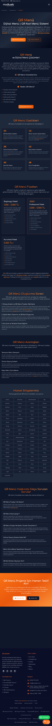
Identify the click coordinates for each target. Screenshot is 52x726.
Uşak (7, 472)
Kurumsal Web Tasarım (9, 683)
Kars (7, 442)
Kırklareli (20, 445)
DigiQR (4, 33)
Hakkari (45, 430)
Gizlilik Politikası (18, 704)
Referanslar (31, 665)
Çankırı (32, 419)
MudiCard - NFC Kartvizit (27, 708)
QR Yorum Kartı (38, 708)
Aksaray (7, 404)
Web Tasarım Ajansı (12, 719)
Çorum (44, 419)
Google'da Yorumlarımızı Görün (38, 691)
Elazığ (7, 426)
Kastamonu (20, 442)
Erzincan (20, 426)
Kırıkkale (7, 445)
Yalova (32, 472)
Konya (7, 449)
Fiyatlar (30, 662)
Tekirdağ (7, 468)
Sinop (19, 464)
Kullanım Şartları (28, 704)
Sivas (32, 464)
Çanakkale (19, 419)
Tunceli (44, 468)
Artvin (19, 407)
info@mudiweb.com (35, 684)
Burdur (44, 415)
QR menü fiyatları (44, 33)
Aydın (32, 407)
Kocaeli (44, 445)
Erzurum (32, 426)
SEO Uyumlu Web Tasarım (20, 723)
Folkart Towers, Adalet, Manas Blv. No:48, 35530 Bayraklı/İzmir (39, 687)
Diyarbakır (19, 423)
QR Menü (5, 693)
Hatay (7, 434)
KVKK (36, 704)
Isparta (32, 434)
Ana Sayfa (4, 10)
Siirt (7, 464)
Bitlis (20, 415)
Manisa (44, 449)
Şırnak (44, 464)
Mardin (7, 453)
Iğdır (20, 434)
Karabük (32, 438)
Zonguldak (7, 476)
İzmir (7, 438)
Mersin (19, 453)
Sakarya (20, 461)
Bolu (32, 415)
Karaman (44, 438)
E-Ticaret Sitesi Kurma (26, 715)
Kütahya (20, 449)
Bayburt (32, 411)
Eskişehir (44, 426)
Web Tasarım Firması (8, 712)
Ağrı (45, 400)
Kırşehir (32, 445)
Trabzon (32, 468)
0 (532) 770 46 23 (34, 681)
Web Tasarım (6, 681)
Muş (45, 453)
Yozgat (44, 472)
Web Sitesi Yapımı (33, 723)
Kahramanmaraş (20, 438)
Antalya (45, 404)
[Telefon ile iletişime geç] (5, 1)
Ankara (32, 404)
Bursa (7, 419)
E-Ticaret (5, 688)
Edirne (44, 423)
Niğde (19, 457)
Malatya (32, 449)
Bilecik (44, 411)
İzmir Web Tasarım (45, 712)
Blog (29, 667)
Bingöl (7, 415)
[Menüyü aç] (49, 4)
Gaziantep (7, 430)
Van (20, 472)
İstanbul (45, 434)
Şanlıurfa (44, 461)
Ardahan (7, 407)
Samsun (32, 461)
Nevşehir (7, 457)
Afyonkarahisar (32, 400)
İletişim (30, 669)
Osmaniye (44, 457)
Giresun (20, 430)
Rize (7, 461)
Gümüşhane (32, 430)
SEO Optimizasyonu (8, 690)
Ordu (32, 457)
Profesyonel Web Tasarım (25, 719)
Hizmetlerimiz (12, 10)
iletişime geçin (14, 508)
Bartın (7, 411)
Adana (7, 400)
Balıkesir (45, 407)
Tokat (19, 468)
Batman (20, 411)
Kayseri (32, 442)
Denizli (7, 423)
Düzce (32, 423)
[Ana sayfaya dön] (8, 5)
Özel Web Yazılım (7, 686)
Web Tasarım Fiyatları (20, 712)
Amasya (20, 404)
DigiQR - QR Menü (14, 708)
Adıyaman (19, 400)
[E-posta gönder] (15, 1)
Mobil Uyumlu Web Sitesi (39, 719)
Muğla (32, 453)
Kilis (45, 442)
